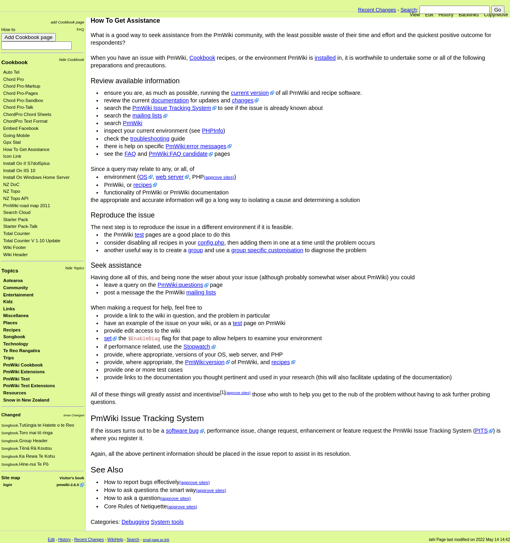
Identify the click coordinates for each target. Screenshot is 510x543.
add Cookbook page (67, 22)
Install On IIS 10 (19, 170)
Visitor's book (71, 478)
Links (9, 308)
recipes (142, 185)
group (195, 250)
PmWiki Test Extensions (29, 385)
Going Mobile (16, 135)
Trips (8, 357)
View (415, 15)
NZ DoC (11, 184)
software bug (182, 430)
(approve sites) (219, 177)
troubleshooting (149, 138)
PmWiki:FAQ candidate (178, 154)
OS (143, 177)
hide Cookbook (71, 59)
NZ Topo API (15, 198)
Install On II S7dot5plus (26, 163)
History (446, 15)
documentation (170, 100)
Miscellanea (16, 315)
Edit (429, 15)
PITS (481, 430)
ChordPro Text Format (25, 121)
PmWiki (132, 123)
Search (408, 10)
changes (242, 100)
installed (325, 58)
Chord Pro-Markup (21, 86)
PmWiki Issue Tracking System (171, 108)
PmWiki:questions (180, 285)
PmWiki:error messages (196, 146)
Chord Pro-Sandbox (23, 100)
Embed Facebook (21, 128)
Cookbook (14, 62)
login (7, 484)
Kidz (8, 301)
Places (10, 322)
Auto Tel (11, 72)
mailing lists (147, 115)
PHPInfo (213, 130)
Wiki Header (15, 254)
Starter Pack (15, 219)
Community (15, 287)
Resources (14, 392)
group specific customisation (267, 250)
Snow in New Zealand (26, 400)
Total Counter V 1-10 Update (32, 240)
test (139, 234)
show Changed (73, 415)
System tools (167, 522)
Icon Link (12, 156)
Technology (15, 343)
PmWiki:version (204, 362)
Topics (9, 271)
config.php (211, 242)
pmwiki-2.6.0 (68, 484)
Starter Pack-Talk (20, 226)
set (108, 338)
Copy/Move (496, 15)
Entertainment (18, 294)
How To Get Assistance (26, 149)
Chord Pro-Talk (18, 107)
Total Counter (16, 233)
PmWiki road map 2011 (26, 205)
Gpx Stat (12, 142)
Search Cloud (17, 212)
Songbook (14, 336)
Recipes (11, 329)
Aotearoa (13, 280)
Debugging (135, 522)
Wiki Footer (14, 247)
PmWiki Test (16, 378)
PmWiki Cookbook (23, 365)
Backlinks (469, 15)
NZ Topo (11, 191)
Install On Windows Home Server (36, 177)
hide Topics (74, 268)
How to (8, 29)
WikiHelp (115, 539)
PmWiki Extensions (24, 371)
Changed (10, 414)
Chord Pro (13, 79)
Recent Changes (377, 10)
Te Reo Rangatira (21, 350)
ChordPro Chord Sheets (27, 114)
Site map (10, 477)
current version (250, 93)
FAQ (80, 29)
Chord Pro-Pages (20, 93)
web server (170, 177)
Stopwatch (196, 346)
